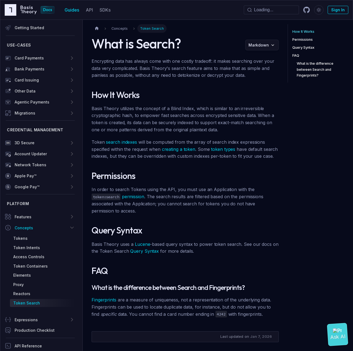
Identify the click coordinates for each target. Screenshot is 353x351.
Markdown (258, 45)
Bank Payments (29, 69)
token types (223, 149)
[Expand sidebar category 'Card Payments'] (72, 58)
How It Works (303, 31)
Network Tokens (30, 164)
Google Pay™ (27, 186)
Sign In (338, 9)
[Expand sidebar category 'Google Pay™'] (72, 187)
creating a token (178, 149)
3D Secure (24, 142)
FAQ (295, 55)
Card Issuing (27, 80)
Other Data (25, 91)
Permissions (302, 39)
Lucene (142, 244)
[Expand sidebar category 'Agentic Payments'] (72, 102)
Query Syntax (144, 251)
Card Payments (29, 58)
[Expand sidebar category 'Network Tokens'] (72, 164)
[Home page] (97, 28)
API (89, 10)
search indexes (121, 142)
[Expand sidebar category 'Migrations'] (72, 113)
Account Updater (31, 153)
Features (23, 216)
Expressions (26, 319)
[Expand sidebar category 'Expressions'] (72, 319)
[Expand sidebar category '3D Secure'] (72, 142)
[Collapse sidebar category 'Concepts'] (72, 227)
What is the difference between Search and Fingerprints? (315, 69)
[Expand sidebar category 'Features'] (72, 216)
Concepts (24, 227)
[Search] (271, 10)
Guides (72, 10)
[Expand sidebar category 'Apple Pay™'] (72, 176)
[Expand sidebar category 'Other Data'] (72, 91)
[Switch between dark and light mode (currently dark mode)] (318, 10)
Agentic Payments (32, 102)
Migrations (25, 113)
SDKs (105, 10)
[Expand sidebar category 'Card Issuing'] (72, 80)
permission (133, 196)
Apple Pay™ (25, 175)
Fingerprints (104, 300)
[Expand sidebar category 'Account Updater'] (72, 153)
